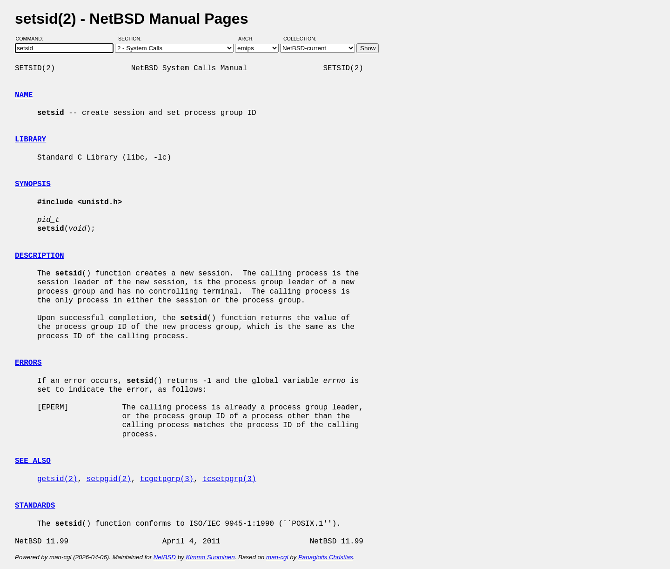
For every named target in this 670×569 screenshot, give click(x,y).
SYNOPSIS (33, 184)
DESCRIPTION (39, 256)
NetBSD (165, 557)
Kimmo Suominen (210, 557)
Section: (132, 38)
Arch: (250, 38)
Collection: (299, 38)
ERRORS (28, 363)
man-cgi (277, 557)
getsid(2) (57, 479)
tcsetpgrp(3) (229, 479)
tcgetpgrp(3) (167, 479)
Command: (32, 38)
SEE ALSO (33, 461)
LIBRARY (30, 139)
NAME (24, 95)
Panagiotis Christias (325, 557)
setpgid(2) (109, 479)
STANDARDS (35, 506)
